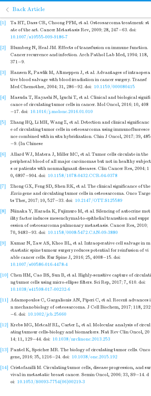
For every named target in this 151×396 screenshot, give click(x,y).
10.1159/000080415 (114, 87)
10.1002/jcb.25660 (47, 314)
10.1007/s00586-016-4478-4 (39, 264)
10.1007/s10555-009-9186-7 (39, 37)
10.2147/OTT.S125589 (98, 200)
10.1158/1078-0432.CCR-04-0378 (82, 175)
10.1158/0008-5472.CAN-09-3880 (83, 232)
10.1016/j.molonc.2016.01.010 (61, 111)
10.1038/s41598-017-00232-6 (40, 289)
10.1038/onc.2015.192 (94, 357)
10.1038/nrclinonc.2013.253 (81, 339)
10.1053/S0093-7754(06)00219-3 (51, 382)
